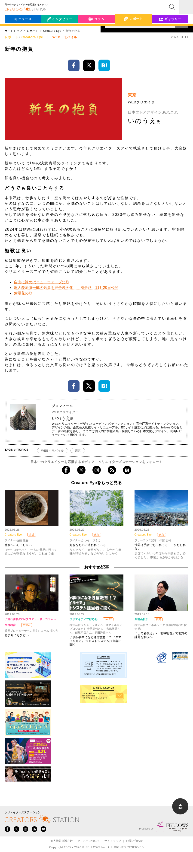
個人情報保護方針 (61, 841)
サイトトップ (13, 30)
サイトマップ (112, 841)
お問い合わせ (134, 841)
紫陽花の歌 (23, 293)
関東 (78, 450)
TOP (180, 807)
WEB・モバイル (52, 450)
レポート (33, 30)
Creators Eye (32, 37)
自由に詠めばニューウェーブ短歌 (41, 282)
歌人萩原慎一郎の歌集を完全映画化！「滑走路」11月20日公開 (66, 288)
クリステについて (88, 841)
